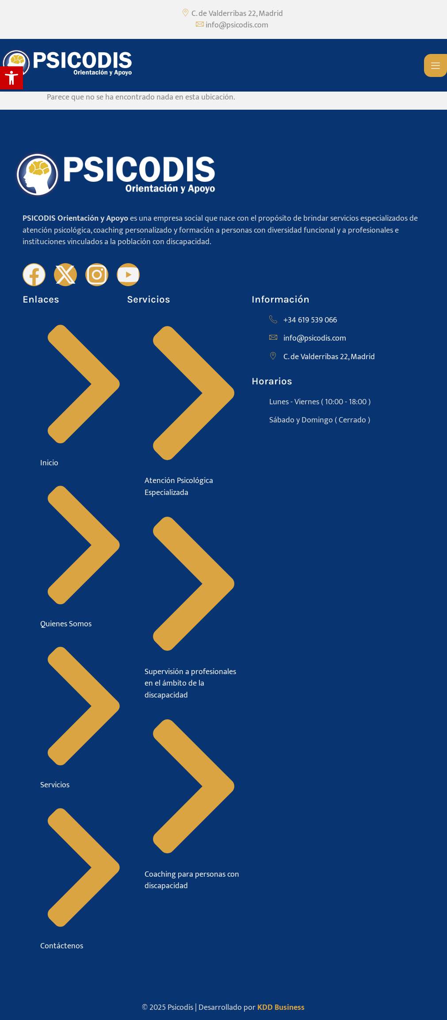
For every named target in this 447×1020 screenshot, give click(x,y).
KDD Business (281, 1007)
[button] (11, 77)
